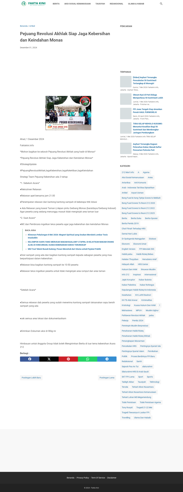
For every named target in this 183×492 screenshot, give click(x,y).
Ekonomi (126, 244)
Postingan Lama (107, 377)
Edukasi (152, 239)
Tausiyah (142, 382)
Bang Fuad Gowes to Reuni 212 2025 (138, 213)
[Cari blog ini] (161, 3)
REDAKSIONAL (116, 4)
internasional (150, 274)
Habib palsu (127, 254)
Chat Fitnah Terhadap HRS (133, 228)
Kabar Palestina (129, 285)
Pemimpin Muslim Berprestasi (135, 326)
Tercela (125, 387)
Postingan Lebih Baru (31, 377)
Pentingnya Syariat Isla (150, 346)
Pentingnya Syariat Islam (133, 351)
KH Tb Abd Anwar (130, 300)
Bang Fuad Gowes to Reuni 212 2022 (138, 208)
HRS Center (143, 264)
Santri (139, 361)
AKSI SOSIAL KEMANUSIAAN (77, 4)
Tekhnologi (154, 382)
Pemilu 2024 (137, 320)
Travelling (126, 417)
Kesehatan (126, 295)
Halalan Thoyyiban (130, 259)
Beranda (70, 478)
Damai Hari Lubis (129, 234)
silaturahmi (147, 366)
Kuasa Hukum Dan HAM (145, 305)
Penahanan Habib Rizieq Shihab (136, 336)
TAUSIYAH (100, 4)
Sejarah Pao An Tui (130, 366)
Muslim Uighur (152, 310)
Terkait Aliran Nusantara (143, 387)
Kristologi (126, 305)
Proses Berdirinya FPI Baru (143, 356)
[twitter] (49, 359)
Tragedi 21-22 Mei (144, 407)
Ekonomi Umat (139, 244)
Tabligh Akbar (128, 382)
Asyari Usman (137, 193)
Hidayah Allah (128, 264)
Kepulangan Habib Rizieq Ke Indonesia (139, 290)
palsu (151, 315)
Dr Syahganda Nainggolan (133, 239)
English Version (128, 249)
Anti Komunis (140, 182)
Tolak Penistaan (129, 402)
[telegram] (107, 359)
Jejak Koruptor (128, 280)
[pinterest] (68, 359)
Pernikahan (153, 351)
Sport (140, 377)
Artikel (124, 193)
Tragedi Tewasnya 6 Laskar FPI (135, 412)
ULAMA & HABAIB (136, 4)
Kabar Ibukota (145, 280)
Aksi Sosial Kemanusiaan (133, 177)
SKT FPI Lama (128, 377)
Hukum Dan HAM (129, 269)
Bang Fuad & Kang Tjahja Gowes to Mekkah (141, 198)
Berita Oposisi (151, 218)
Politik (124, 356)
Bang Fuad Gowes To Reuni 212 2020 (138, 203)
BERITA (56, 4)
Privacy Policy (83, 478)
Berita (124, 218)
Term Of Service (98, 478)
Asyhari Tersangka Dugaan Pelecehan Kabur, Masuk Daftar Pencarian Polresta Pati (147, 147)
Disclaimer (111, 478)
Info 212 (125, 274)
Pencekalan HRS (129, 346)
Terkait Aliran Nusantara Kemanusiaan (139, 392)
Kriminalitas (146, 300)
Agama (146, 172)
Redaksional (127, 361)
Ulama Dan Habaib (142, 417)
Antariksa (126, 182)
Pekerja (125, 320)
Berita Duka (136, 218)
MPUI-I (139, 310)
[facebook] (29, 359)
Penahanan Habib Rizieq (133, 331)
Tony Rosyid (127, 407)
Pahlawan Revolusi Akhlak (133, 315)
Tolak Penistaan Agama (150, 402)
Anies (150, 177)
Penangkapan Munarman (133, 341)
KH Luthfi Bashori (143, 295)
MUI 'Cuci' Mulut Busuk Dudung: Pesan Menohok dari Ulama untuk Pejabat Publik (64, 249)
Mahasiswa (127, 310)
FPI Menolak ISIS (146, 249)
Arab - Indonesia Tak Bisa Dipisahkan (138, 187)
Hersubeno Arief (149, 259)
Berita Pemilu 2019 (130, 223)
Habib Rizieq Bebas (144, 254)
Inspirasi (137, 274)
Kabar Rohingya (147, 285)
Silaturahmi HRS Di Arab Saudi (135, 371)
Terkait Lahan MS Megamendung (136, 397)
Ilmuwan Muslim (148, 269)
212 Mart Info (128, 172)
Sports (150, 377)
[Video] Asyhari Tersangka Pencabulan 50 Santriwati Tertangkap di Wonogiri (145, 80)
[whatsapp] (87, 359)
